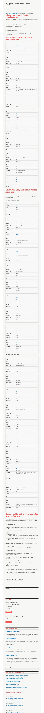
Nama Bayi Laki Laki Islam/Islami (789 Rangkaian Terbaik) (16, 677)
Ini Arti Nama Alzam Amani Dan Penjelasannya (14, 698)
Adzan (17, 265)
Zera (16, 451)
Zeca (16, 376)
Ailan (16, 311)
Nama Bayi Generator (11, 655)
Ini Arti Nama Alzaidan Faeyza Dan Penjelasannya (15, 702)
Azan (16, 220)
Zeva (16, 483)
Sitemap (7, 13)
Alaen (17, 342)
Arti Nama (16, 13)
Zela (16, 405)
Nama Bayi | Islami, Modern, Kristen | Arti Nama (19, 4)
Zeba (16, 359)
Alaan (17, 328)
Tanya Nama (11, 13)
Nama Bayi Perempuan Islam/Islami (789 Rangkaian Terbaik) (17, 675)
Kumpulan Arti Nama (11, 638)
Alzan (17, 45)
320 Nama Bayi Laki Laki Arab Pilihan (13, 681)
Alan (16, 205)
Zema (17, 422)
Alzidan (17, 234)
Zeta (16, 468)
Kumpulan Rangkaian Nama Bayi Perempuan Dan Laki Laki (16, 687)
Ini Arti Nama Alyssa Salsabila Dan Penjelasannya (15, 709)
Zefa (16, 391)
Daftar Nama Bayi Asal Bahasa (13, 631)
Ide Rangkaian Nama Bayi (12, 647)
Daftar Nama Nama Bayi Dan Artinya (12, 684)
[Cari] (37, 669)
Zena (16, 437)
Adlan (17, 251)
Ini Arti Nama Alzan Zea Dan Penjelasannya (14, 695)
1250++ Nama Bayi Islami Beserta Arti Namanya (14, 678)
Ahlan (17, 297)
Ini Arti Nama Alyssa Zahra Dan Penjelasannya (14, 705)
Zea (16, 85)
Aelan (17, 282)
